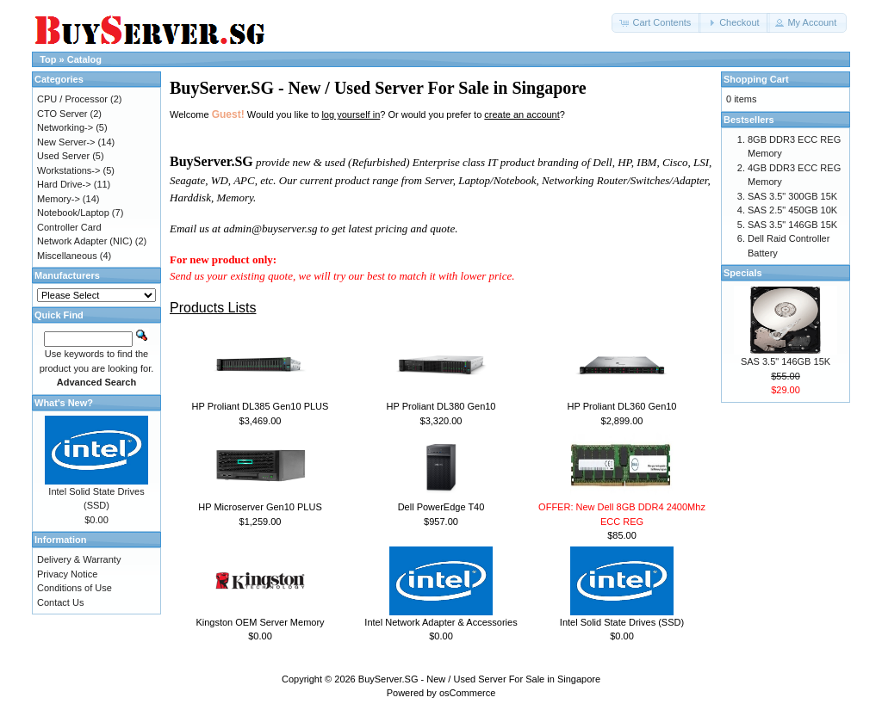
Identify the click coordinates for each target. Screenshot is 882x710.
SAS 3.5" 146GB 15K (792, 224)
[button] (656, 23)
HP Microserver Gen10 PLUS (259, 507)
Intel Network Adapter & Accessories (440, 622)
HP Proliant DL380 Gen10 (441, 406)
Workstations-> (68, 170)
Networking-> (65, 127)
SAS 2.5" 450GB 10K (792, 210)
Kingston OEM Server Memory (260, 622)
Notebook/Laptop (73, 212)
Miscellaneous (67, 255)
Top (48, 59)
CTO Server (62, 113)
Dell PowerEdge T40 (441, 507)
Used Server (63, 156)
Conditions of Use (74, 588)
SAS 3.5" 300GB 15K (792, 196)
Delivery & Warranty (79, 559)
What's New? (63, 403)
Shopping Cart (756, 79)
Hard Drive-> (64, 184)
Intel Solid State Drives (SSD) (622, 622)
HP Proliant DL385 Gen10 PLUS (260, 406)
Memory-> (58, 199)
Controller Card (69, 227)
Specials (743, 273)
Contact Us (60, 602)
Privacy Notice (67, 574)
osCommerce (467, 693)
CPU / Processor (72, 99)
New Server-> (66, 142)
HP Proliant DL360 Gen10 (622, 406)
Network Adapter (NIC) (85, 241)
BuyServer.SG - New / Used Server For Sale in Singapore (479, 679)
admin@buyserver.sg (270, 228)
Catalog (84, 59)
